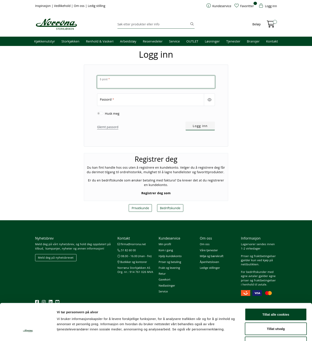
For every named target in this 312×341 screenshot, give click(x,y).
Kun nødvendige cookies (276, 312)
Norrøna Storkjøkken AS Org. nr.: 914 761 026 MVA (135, 270)
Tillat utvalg (276, 298)
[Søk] (153, 24)
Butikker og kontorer (132, 262)
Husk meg (112, 113)
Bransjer (253, 41)
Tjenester (233, 41)
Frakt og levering (169, 268)
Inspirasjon (43, 6)
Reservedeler (152, 41)
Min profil (165, 244)
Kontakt (272, 41)
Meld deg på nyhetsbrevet (56, 257)
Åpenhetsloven (209, 262)
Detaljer (231, 332)
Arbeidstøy (128, 41)
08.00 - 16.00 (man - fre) (134, 256)
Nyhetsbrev (44, 238)
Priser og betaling (170, 262)
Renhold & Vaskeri (99, 41)
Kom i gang (166, 250)
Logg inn (200, 126)
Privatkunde (140, 208)
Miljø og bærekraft (211, 256)
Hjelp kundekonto (170, 256)
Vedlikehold (62, 6)
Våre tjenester (209, 250)
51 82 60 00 (126, 250)
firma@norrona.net (131, 244)
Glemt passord (107, 127)
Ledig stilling (96, 6)
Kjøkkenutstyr (44, 41)
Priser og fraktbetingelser (258, 256)
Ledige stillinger (210, 268)
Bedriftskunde (170, 208)
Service (174, 41)
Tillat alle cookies (275, 284)
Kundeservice (169, 238)
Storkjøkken (71, 41)
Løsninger (212, 41)
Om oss (79, 6)
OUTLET (192, 41)
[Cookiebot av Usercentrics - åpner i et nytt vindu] (28, 332)
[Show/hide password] (209, 99)
